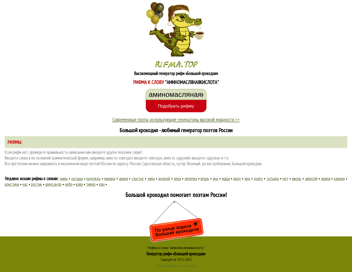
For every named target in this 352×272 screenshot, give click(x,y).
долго (258, 178)
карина (339, 178)
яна (215, 178)
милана (109, 178)
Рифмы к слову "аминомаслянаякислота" (176, 247)
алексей (311, 178)
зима (151, 178)
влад (237, 178)
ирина (325, 178)
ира (247, 178)
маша (226, 178)
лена (177, 178)
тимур (91, 184)
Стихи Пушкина (188, 265)
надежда (93, 178)
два (102, 184)
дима (63, 178)
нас (25, 184)
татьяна (272, 178)
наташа (77, 178)
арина (123, 178)
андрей (164, 178)
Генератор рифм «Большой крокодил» (176, 254)
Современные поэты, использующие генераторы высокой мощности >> (176, 119)
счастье (138, 178)
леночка (191, 178)
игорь (205, 178)
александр (53, 184)
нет (285, 178)
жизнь (296, 178)
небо (69, 184)
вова (79, 184)
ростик (36, 184)
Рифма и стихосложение (167, 265)
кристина (12, 184)
